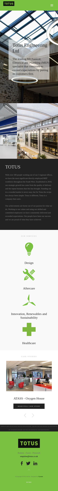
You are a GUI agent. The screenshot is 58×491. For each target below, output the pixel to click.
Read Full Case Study (29, 406)
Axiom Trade (25, 429)
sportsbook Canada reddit (17, 429)
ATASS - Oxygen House (29, 398)
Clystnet (40, 476)
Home (29, 482)
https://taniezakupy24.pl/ (32, 429)
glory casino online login (42, 426)
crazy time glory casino (15, 426)
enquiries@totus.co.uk (29, 456)
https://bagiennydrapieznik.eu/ (43, 429)
